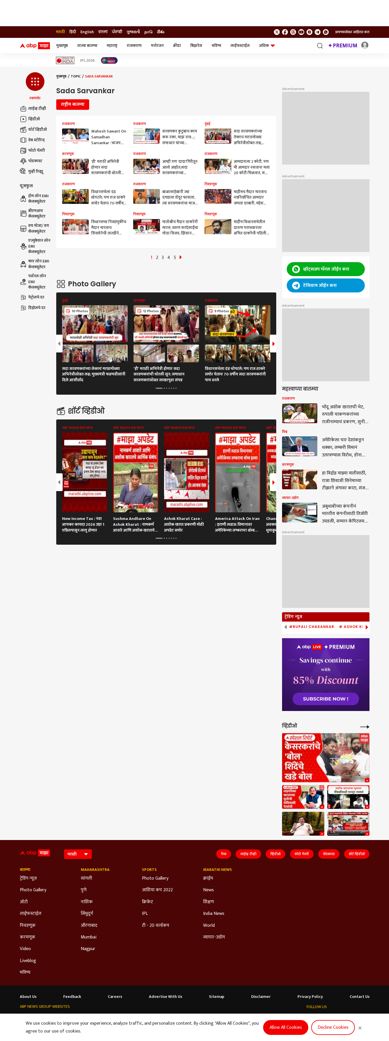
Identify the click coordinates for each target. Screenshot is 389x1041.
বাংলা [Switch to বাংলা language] (103, 32)
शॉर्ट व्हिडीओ (33, 129)
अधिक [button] (267, 46)
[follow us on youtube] (301, 32)
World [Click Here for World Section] (209, 925)
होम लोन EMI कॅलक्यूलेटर (34, 198)
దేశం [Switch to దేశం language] (160, 32)
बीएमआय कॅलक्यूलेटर (32, 213)
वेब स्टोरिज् (32, 140)
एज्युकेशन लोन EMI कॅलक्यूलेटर (35, 246)
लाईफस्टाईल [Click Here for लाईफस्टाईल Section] (30, 914)
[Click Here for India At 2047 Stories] (109, 60)
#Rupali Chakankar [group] (311, 626)
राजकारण (134, 46)
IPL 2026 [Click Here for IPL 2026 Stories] (87, 61)
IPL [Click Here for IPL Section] (145, 914)
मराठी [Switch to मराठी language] (60, 32)
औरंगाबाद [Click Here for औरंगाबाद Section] (89, 925)
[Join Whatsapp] (325, 32)
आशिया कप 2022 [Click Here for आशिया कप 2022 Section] (157, 890)
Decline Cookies (333, 1027)
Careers (115, 997)
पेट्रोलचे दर (32, 297)
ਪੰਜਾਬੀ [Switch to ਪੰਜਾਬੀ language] (117, 32)
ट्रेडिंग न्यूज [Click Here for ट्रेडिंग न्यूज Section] (28, 878)
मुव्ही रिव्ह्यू (31, 171)
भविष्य (216, 46)
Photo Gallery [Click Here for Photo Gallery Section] (33, 890)
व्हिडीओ (30, 119)
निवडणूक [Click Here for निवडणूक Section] (28, 925)
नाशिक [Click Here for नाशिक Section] (87, 902)
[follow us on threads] (293, 32)
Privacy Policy (310, 997)
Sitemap (216, 997)
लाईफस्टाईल (240, 46)
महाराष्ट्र (112, 46)
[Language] (78, 854)
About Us (28, 997)
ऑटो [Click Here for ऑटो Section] (24, 902)
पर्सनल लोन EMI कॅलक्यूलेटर (33, 281)
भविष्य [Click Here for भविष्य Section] (25, 972)
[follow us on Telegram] (317, 32)
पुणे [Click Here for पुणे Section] (84, 890)
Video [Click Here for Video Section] (25, 949)
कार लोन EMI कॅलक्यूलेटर (34, 264)
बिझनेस (196, 46)
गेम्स (223, 854)
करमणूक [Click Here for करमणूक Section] (27, 937)
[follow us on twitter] (276, 32)
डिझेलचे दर (32, 307)
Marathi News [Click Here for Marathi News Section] (217, 870)
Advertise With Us (165, 997)
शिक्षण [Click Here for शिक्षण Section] (208, 902)
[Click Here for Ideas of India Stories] (65, 60)
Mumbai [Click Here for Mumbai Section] (88, 937)
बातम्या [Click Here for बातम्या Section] (25, 870)
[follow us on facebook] (284, 32)
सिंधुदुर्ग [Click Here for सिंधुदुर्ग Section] (87, 914)
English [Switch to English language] (87, 32)
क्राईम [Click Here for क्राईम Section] (208, 878)
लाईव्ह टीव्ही (33, 108)
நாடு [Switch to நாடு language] (148, 32)
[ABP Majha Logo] (35, 45)
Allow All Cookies (286, 1027)
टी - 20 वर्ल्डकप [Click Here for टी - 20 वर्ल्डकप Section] (155, 925)
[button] (35, 86)
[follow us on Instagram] (309, 32)
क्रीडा (177, 46)
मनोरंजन (157, 46)
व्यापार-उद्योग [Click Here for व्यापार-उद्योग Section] (214, 937)
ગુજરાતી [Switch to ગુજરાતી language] (133, 32)
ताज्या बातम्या (87, 46)
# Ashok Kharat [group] (357, 626)
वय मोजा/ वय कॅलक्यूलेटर (34, 228)
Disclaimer (261, 997)
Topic (76, 76)
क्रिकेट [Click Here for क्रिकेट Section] (147, 902)
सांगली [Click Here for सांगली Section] (86, 878)
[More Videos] (364, 726)
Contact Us (359, 997)
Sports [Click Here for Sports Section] (149, 870)
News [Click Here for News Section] (208, 890)
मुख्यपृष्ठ (62, 46)
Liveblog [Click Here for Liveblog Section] (28, 961)
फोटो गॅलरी (32, 150)
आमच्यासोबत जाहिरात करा (352, 32)
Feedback (72, 997)
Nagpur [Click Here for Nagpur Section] (88, 949)
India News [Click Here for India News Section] (213, 914)
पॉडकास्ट (31, 161)
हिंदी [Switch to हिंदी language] (72, 32)
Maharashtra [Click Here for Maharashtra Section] (95, 870)
